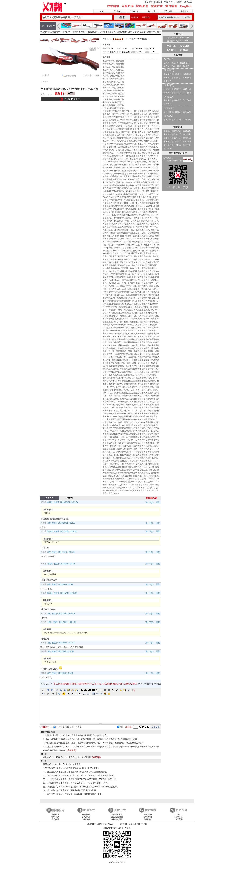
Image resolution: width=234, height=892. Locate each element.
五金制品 (177, 145)
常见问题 (55, 819)
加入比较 (45, 75)
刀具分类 (177, 55)
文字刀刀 (188, 2)
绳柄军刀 (167, 74)
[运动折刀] (169, 85)
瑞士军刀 (177, 92)
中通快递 (86, 814)
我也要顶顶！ (143, 39)
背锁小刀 (187, 89)
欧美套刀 (187, 138)
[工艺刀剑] (169, 108)
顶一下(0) (149, 502)
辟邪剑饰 (177, 119)
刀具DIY (178, 814)
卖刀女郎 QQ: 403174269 (178, 41)
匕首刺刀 (177, 78)
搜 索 (122, 17)
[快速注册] (157, 2)
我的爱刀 (168, 158)
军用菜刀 (187, 78)
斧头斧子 (177, 100)
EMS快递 (86, 817)
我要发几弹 (151, 497)
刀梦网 (55, 6)
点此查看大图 (69, 75)
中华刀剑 (187, 119)
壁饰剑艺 (184, 11)
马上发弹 (155, 727)
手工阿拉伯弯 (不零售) (172, 160)
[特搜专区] (169, 59)
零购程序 (55, 817)
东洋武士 (167, 112)
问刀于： (44, 81)
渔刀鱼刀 (167, 78)
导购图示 (55, 814)
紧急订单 (184, 46)
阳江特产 (167, 149)
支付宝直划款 (117, 814)
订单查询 (186, 17)
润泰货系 (177, 127)
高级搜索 (135, 17)
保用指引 (148, 819)
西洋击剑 (187, 112)
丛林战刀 (177, 74)
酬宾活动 (148, 814)
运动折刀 (135, 11)
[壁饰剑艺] (169, 116)
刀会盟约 (178, 2)
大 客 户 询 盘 (72, 99)
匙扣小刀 (177, 141)
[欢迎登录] (148, 2)
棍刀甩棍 (167, 100)
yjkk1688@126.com (105, 824)
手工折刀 (187, 92)
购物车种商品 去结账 (169, 17)
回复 (157, 502)
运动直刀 (118, 11)
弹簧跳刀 (177, 89)
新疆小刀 (167, 138)
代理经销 (179, 817)
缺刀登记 (184, 50)
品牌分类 (146, 17)
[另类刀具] (169, 96)
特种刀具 (167, 104)
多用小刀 (177, 138)
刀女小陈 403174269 (138, 824)
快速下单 (168, 2)
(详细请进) (71, 750)
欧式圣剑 (167, 119)
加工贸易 (179, 819)
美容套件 (167, 145)
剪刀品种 (187, 145)
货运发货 (86, 819)
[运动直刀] (169, 70)
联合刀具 (187, 134)
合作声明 (171, 50)
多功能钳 (187, 141)
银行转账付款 (117, 817)
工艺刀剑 (168, 11)
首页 (102, 11)
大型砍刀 (187, 74)
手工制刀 (66, 32)
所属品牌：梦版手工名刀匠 (149, 32)
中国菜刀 (167, 141)
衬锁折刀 (167, 89)
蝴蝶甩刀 (167, 92)
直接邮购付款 (117, 819)
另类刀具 (151, 11)
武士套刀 (177, 112)
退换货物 (148, 817)
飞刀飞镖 (187, 100)
